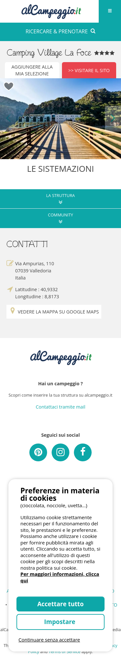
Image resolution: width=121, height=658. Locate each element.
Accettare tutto (60, 604)
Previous (8, 118)
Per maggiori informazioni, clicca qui (59, 577)
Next (113, 118)
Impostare (60, 622)
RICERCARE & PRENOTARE (60, 31)
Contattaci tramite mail (61, 407)
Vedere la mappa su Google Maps (54, 311)
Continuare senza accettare (49, 639)
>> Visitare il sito (89, 70)
